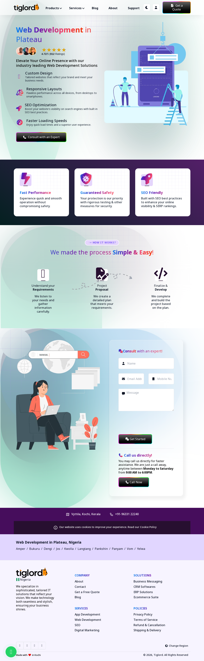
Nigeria (75, 542)
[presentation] (146, 423)
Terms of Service (146, 620)
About (113, 8)
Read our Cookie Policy (142, 527)
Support (134, 8)
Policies (140, 608)
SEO (77, 625)
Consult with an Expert (41, 137)
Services (81, 608)
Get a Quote (176, 7)
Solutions (142, 575)
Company (82, 575)
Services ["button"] (75, 8)
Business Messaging (148, 581)
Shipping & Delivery (147, 630)
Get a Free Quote (87, 592)
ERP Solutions (143, 592)
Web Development (88, 620)
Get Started (135, 439)
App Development (87, 614)
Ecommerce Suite (146, 597)
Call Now (133, 482)
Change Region (176, 645)
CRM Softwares (144, 587)
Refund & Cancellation (149, 625)
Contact (80, 587)
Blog (95, 8)
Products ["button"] (52, 8)
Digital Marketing (87, 630)
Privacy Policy (143, 614)
